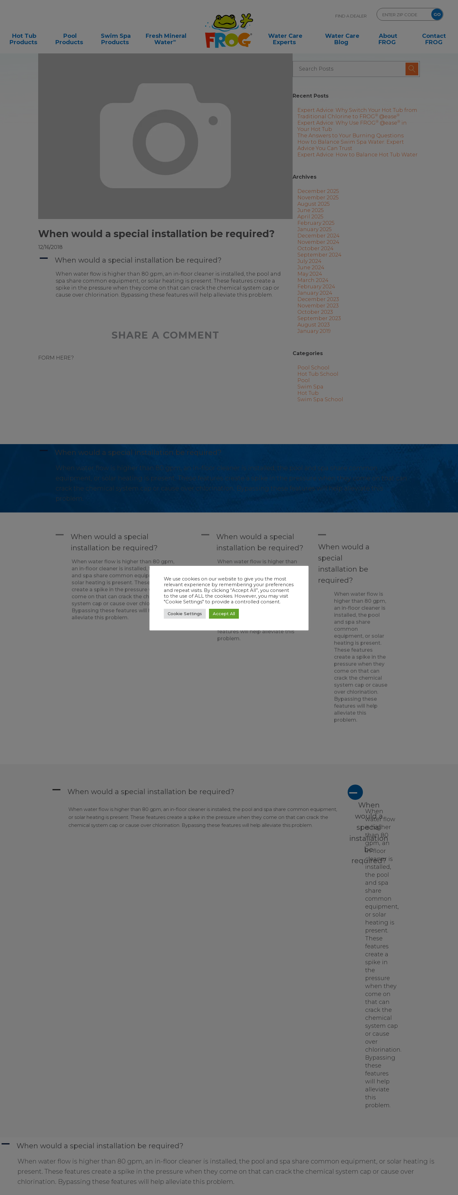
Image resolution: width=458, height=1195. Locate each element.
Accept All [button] (224, 613)
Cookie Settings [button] (185, 613)
